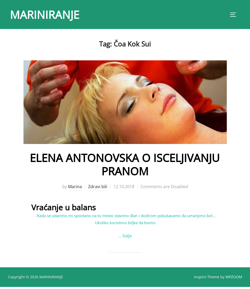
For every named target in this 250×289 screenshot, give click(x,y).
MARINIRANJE (44, 14)
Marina (75, 189)
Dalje (127, 237)
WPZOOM (233, 278)
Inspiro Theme (206, 278)
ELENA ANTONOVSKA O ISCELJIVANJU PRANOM (125, 167)
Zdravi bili (97, 189)
